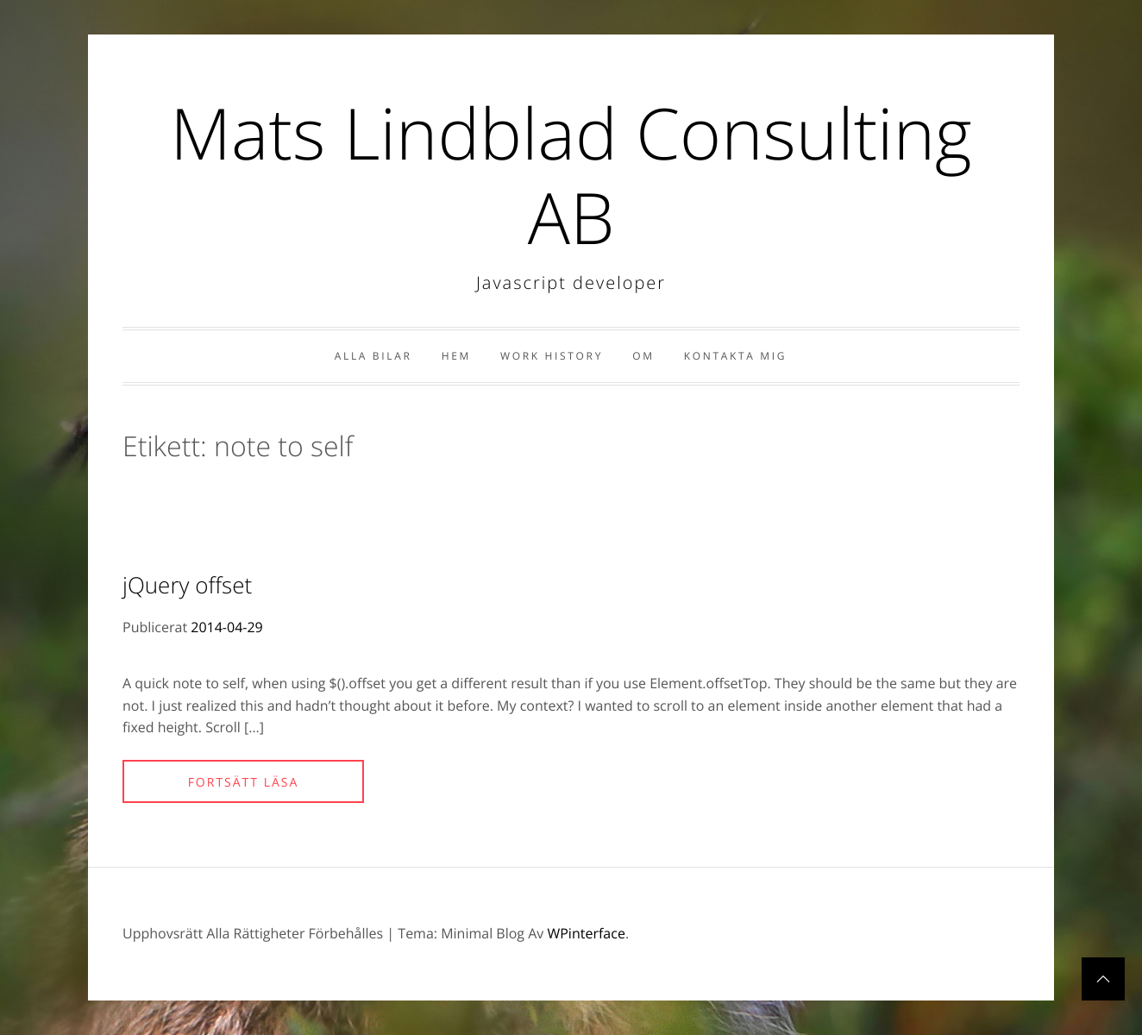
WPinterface (585, 933)
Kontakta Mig (735, 355)
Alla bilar (373, 355)
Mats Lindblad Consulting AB (570, 175)
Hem (456, 355)
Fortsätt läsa (243, 783)
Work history (551, 355)
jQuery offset (187, 584)
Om (643, 355)
